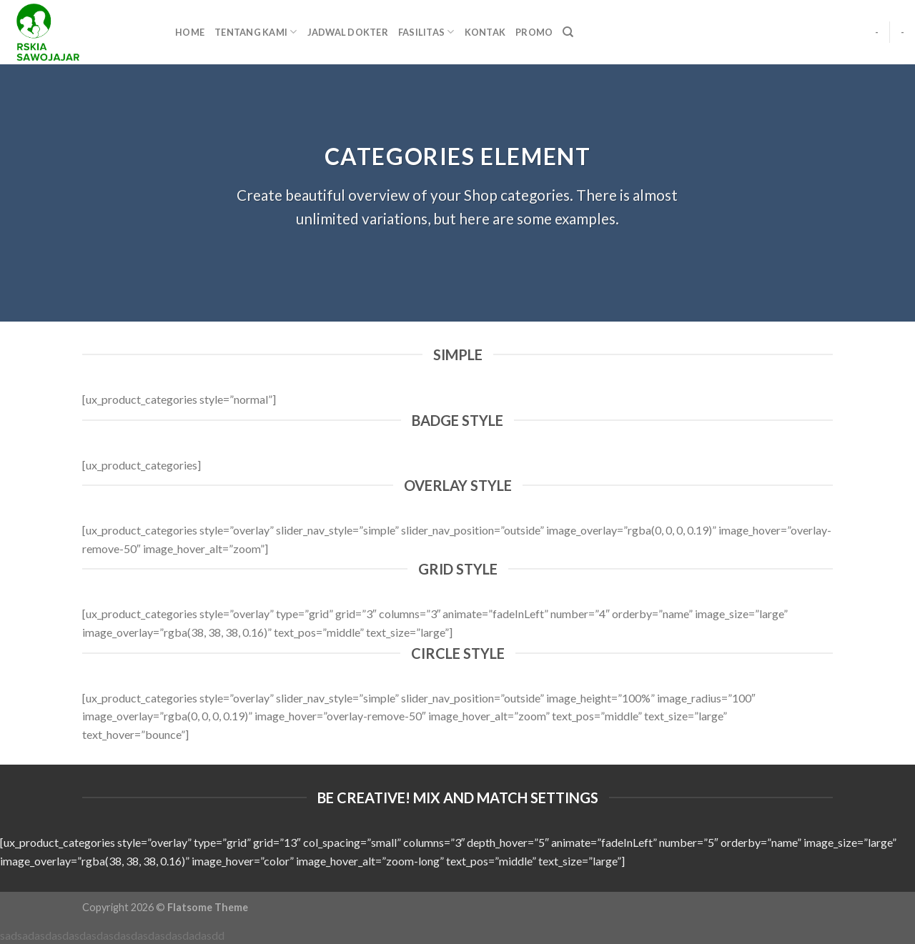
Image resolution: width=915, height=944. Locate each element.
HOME (189, 32)
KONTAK (485, 32)
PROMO (534, 32)
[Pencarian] (568, 32)
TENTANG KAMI (255, 32)
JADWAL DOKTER (347, 32)
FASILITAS (426, 32)
